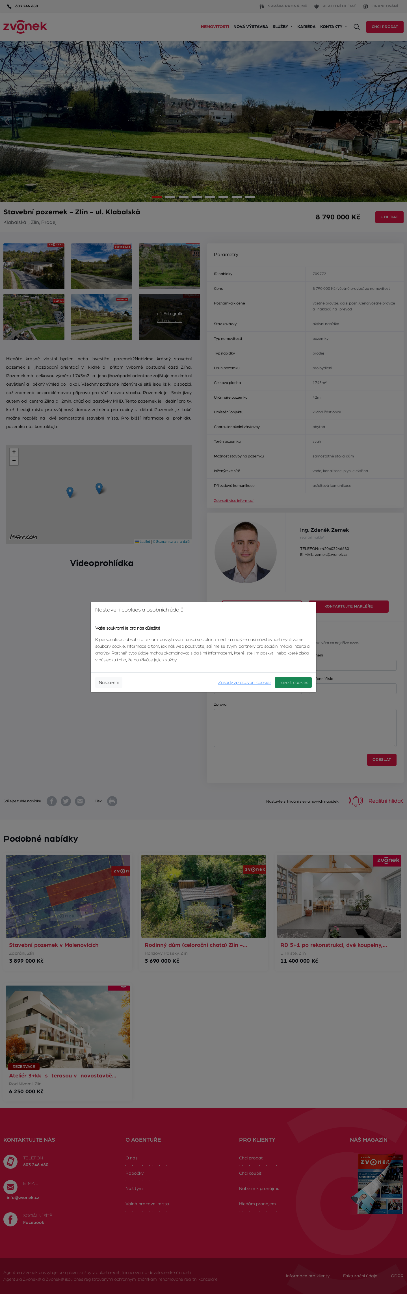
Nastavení (109, 682)
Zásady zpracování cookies (244, 682)
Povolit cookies (293, 682)
